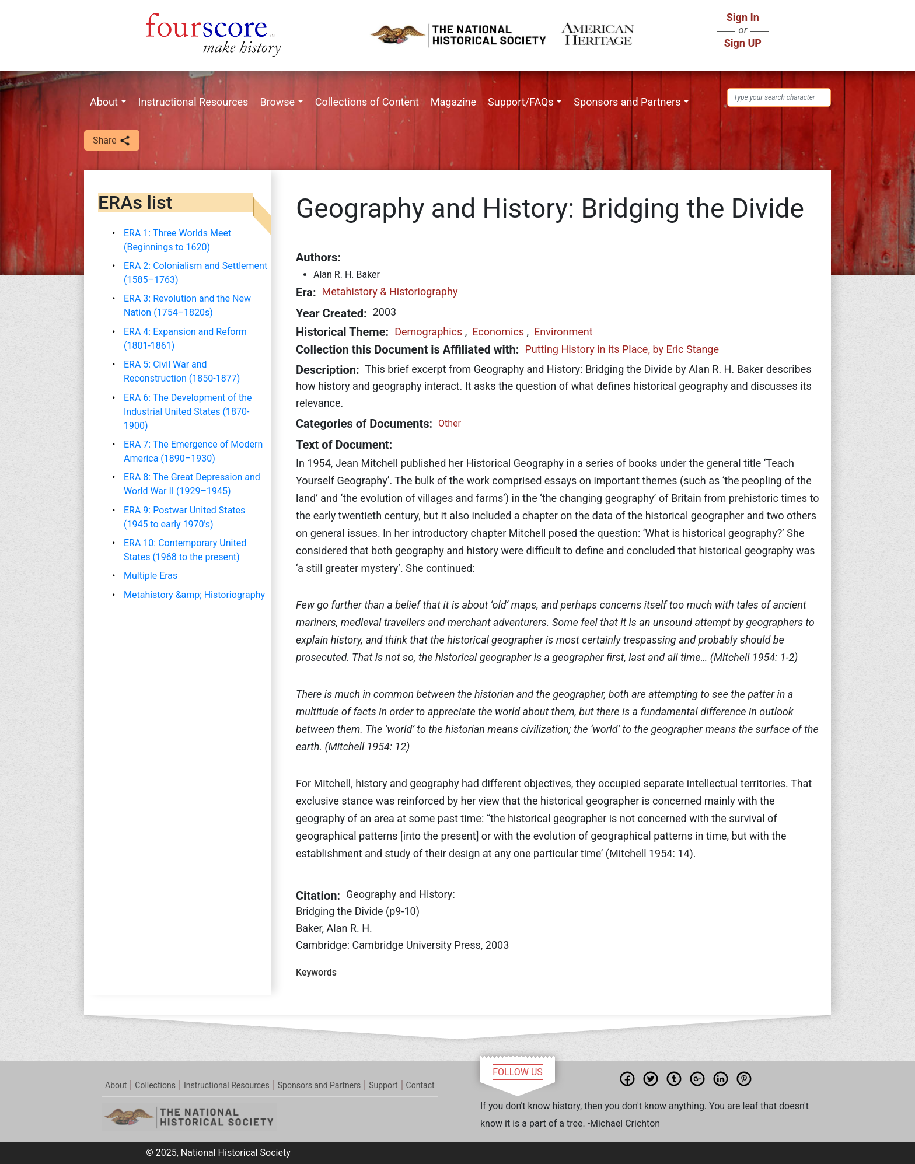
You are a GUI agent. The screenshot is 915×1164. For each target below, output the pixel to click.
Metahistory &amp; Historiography (194, 594)
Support (383, 1085)
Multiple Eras (150, 575)
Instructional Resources (193, 102)
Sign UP (743, 43)
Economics (498, 332)
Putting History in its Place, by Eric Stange (622, 349)
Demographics (428, 332)
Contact (420, 1085)
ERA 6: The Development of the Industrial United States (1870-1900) (188, 411)
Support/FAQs (521, 102)
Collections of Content (367, 102)
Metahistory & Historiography (390, 291)
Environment (563, 332)
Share (112, 141)
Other (449, 423)
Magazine (453, 102)
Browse (277, 102)
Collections (155, 1085)
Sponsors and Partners (627, 102)
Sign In (743, 17)
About (104, 102)
